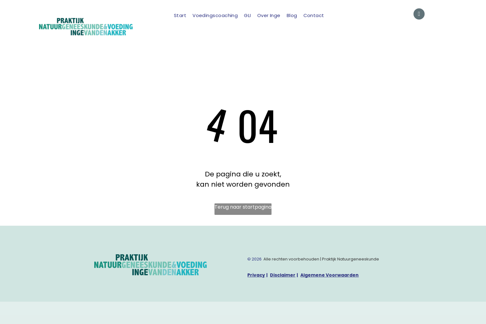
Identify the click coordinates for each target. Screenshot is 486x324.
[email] (419, 14)
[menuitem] (180, 16)
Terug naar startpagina (243, 207)
